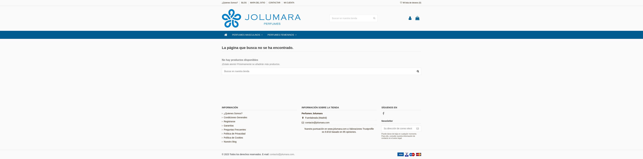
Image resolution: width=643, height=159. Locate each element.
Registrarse (229, 121)
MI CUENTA (289, 3)
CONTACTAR (275, 3)
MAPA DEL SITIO (258, 3)
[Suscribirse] (417, 129)
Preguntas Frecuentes (235, 129)
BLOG (244, 3)
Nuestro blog (230, 141)
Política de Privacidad (234, 133)
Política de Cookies (233, 137)
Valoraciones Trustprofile (361, 129)
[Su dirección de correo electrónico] (398, 129)
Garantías (229, 125)
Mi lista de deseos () (410, 3)
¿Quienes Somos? (230, 3)
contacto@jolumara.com (317, 122)
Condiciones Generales (235, 117)
